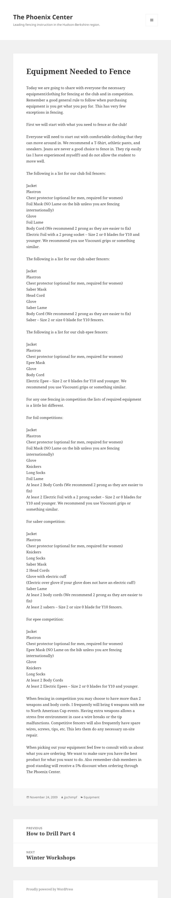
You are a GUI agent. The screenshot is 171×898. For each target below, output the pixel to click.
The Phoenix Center (43, 17)
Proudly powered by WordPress (49, 889)
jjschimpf (70, 797)
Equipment (92, 797)
